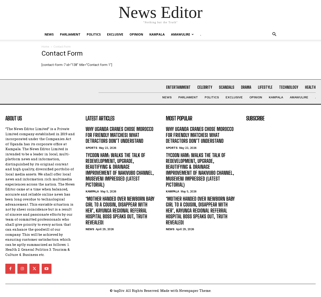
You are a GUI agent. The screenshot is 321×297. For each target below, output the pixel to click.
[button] (274, 35)
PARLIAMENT (70, 34)
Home (45, 46)
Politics (94, 34)
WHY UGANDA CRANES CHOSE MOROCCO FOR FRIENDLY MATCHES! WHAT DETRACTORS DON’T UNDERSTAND (119, 135)
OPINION (136, 34)
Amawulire (182, 34)
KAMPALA (157, 34)
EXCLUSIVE (115, 34)
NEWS (49, 34)
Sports (91, 148)
